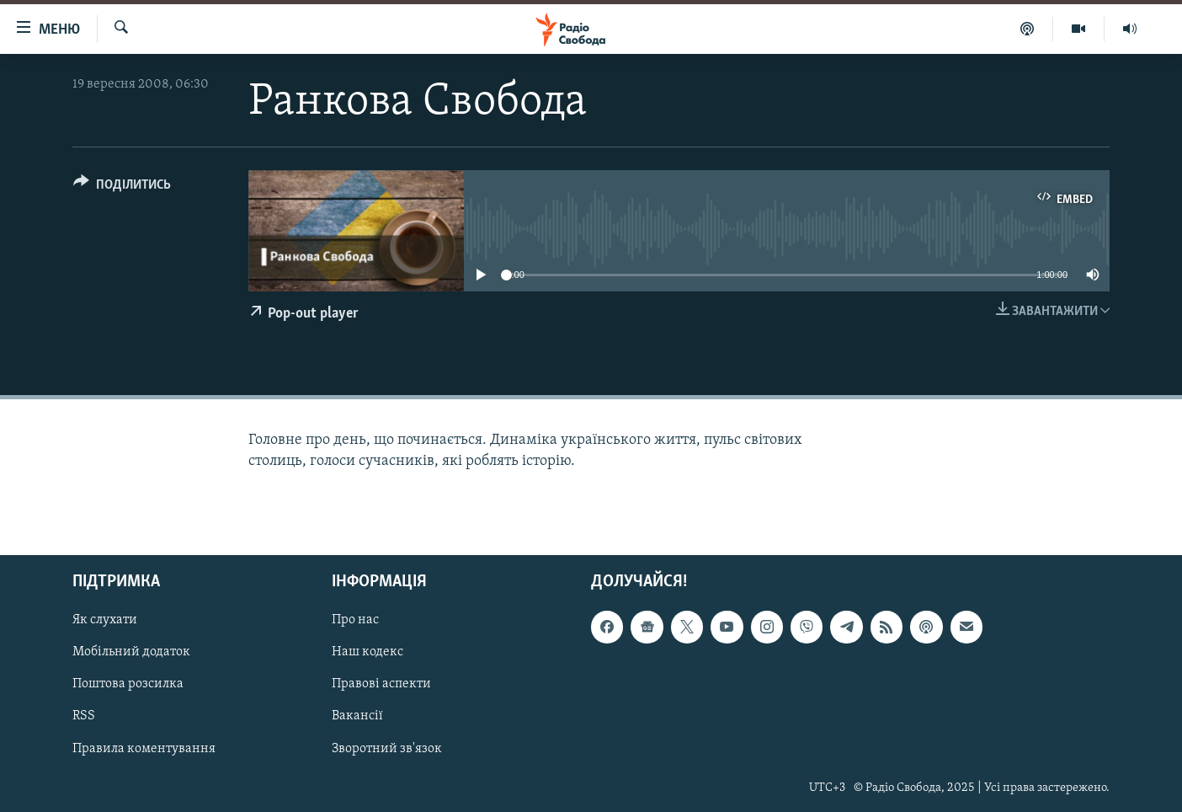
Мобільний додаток (131, 652)
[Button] (122, 187)
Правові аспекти (381, 684)
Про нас (355, 620)
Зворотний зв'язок (387, 748)
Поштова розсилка (128, 684)
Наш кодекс (367, 652)
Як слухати (104, 620)
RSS (83, 716)
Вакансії (357, 716)
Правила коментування (144, 748)
